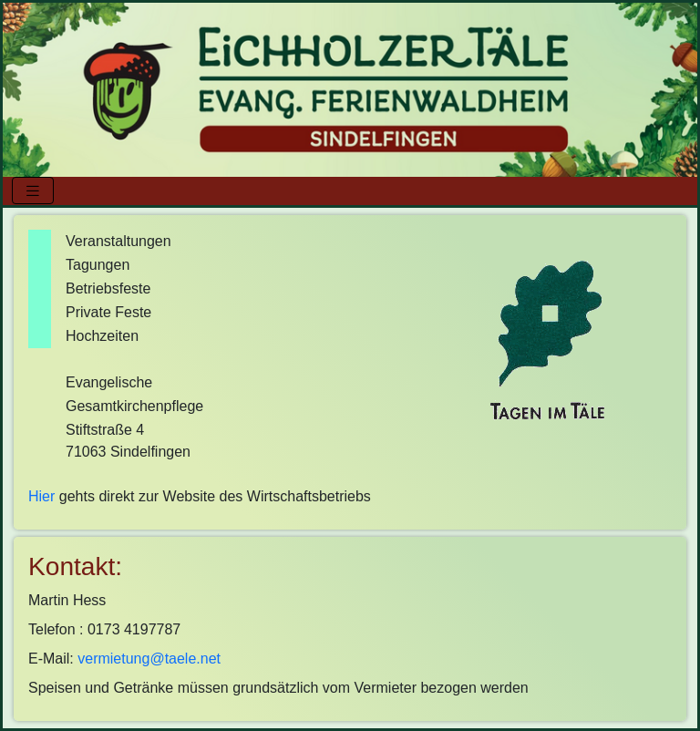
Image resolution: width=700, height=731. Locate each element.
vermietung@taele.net (149, 658)
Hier (41, 496)
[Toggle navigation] (33, 191)
